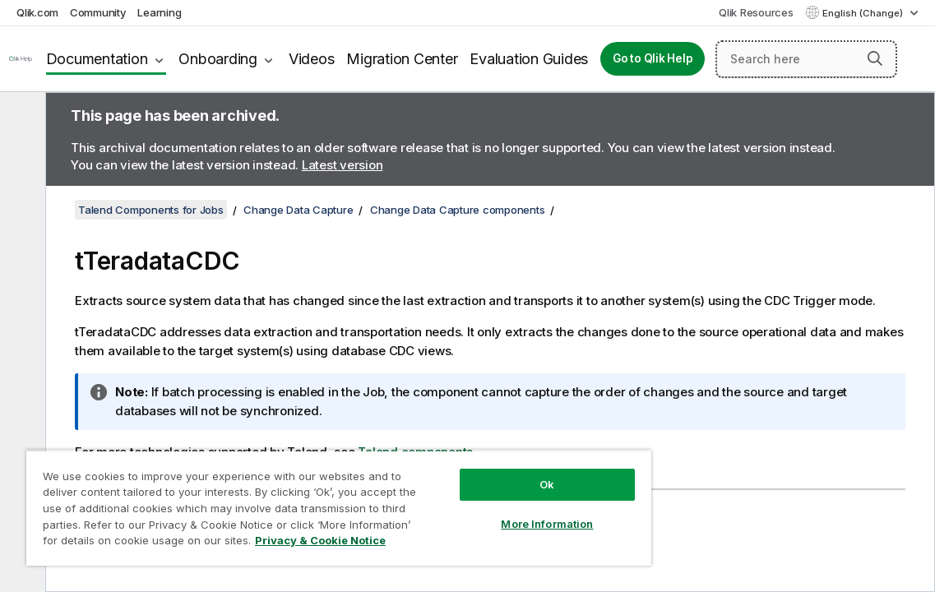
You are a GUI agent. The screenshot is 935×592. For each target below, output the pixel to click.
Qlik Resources (756, 12)
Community (98, 12)
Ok (477, 472)
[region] (297, 501)
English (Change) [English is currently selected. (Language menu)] (863, 13)
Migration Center (401, 58)
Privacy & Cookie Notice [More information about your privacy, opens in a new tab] (248, 543)
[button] (875, 58)
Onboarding (217, 58)
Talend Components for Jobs (151, 209)
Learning (159, 12)
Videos (312, 58)
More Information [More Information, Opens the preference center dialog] (477, 511)
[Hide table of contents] (20, 117)
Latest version (342, 165)
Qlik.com (37, 12)
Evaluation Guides (529, 58)
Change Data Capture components (457, 209)
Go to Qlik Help (652, 58)
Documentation (97, 58)
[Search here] (806, 59)
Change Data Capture (298, 209)
